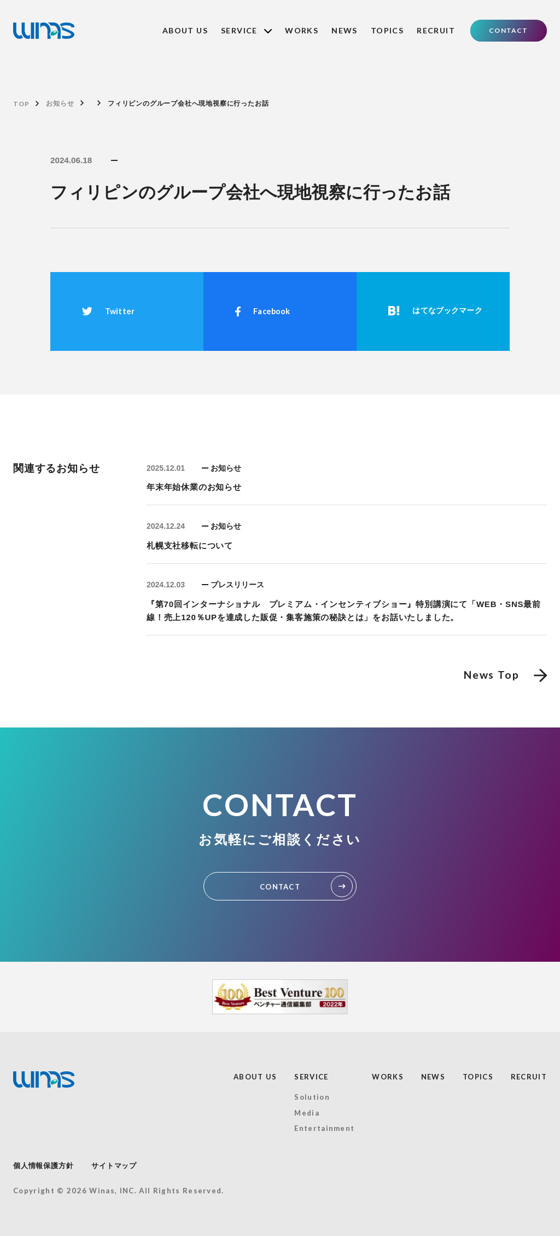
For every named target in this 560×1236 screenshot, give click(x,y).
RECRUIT (436, 30)
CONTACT (508, 30)
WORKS (301, 30)
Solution (311, 1097)
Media (306, 1112)
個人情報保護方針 (43, 1166)
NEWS (344, 30)
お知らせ (60, 103)
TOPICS (387, 30)
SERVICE (246, 30)
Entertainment (324, 1128)
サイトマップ (114, 1166)
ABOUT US (185, 30)
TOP (21, 104)
